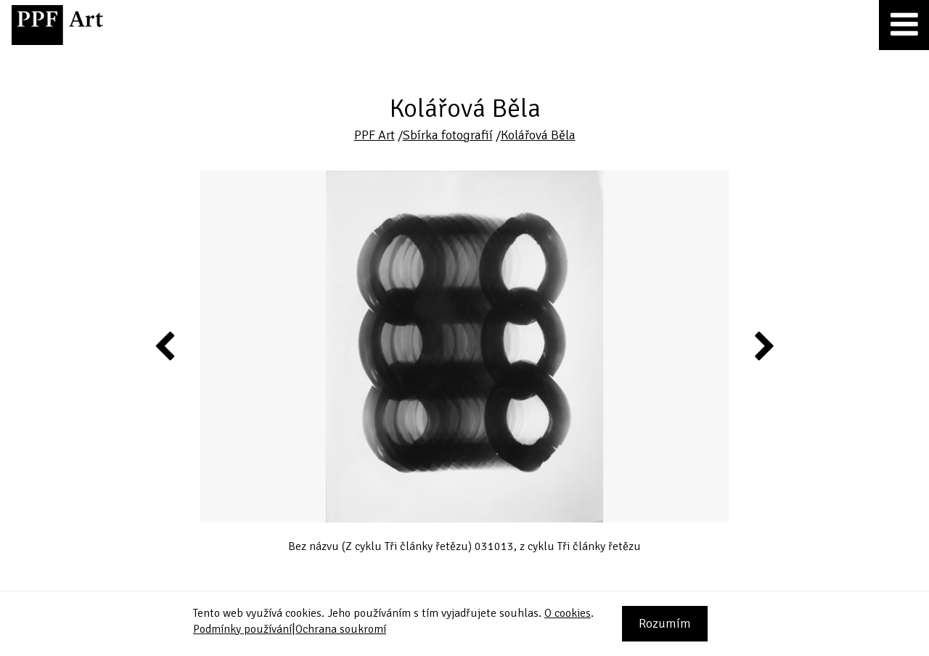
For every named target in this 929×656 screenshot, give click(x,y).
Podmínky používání (242, 629)
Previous (165, 345)
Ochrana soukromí (340, 629)
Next (763, 345)
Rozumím (665, 623)
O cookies (567, 613)
